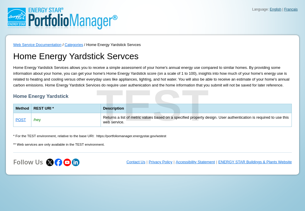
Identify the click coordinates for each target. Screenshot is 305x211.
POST (21, 120)
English (275, 9)
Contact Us (135, 162)
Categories (74, 44)
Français (291, 9)
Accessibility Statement (195, 162)
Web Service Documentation (37, 44)
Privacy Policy (160, 162)
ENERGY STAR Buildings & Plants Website (255, 162)
